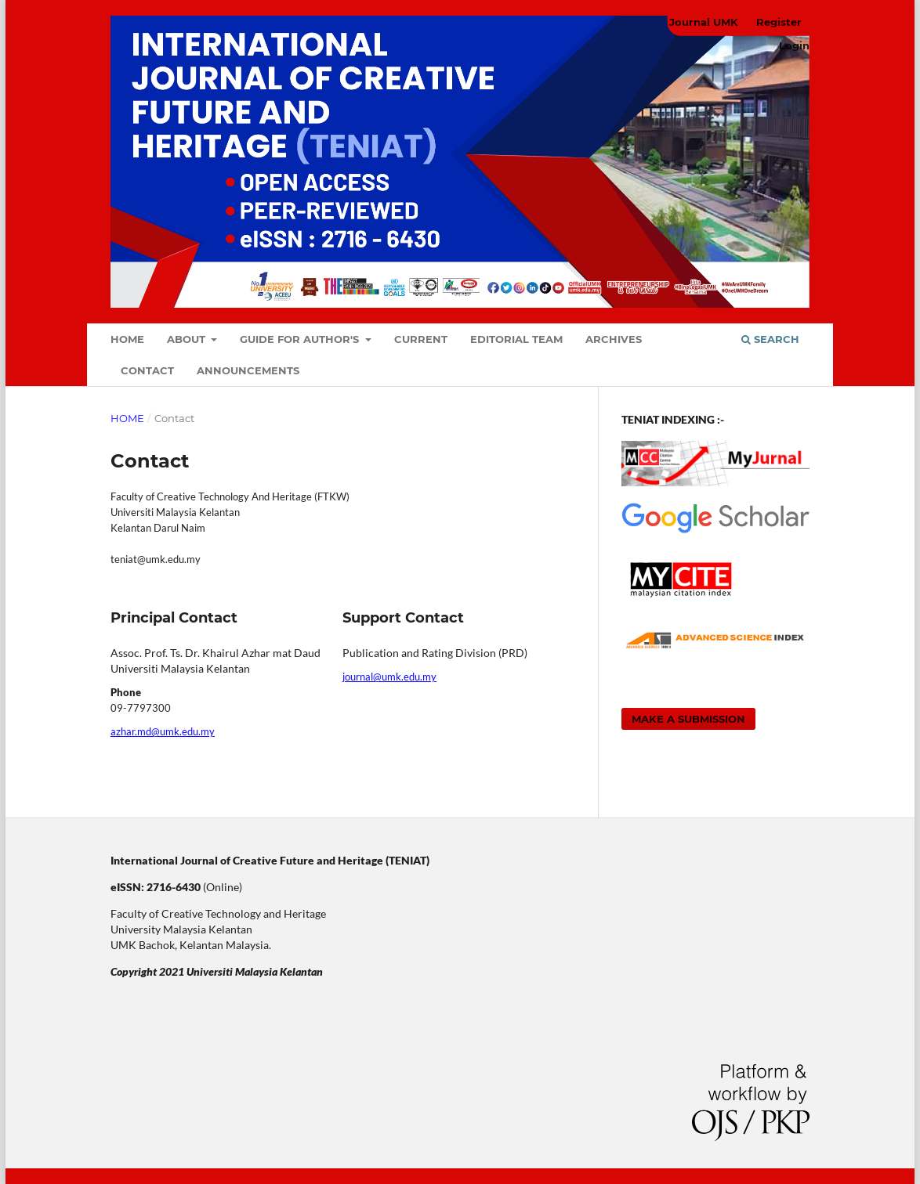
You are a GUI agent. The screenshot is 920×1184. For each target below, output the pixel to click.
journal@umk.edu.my (389, 676)
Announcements (248, 370)
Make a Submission (688, 719)
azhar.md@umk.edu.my (162, 731)
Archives (613, 339)
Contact (147, 370)
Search (770, 339)
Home (127, 339)
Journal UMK (703, 22)
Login (794, 45)
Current (420, 339)
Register (779, 22)
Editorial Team (516, 339)
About (187, 339)
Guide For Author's (301, 339)
